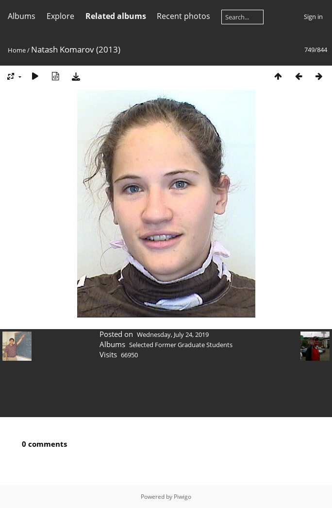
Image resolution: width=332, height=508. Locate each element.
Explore (60, 16)
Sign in (313, 16)
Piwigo (182, 496)
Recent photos (183, 16)
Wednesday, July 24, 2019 (173, 334)
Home (17, 50)
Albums (21, 16)
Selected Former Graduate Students (180, 344)
